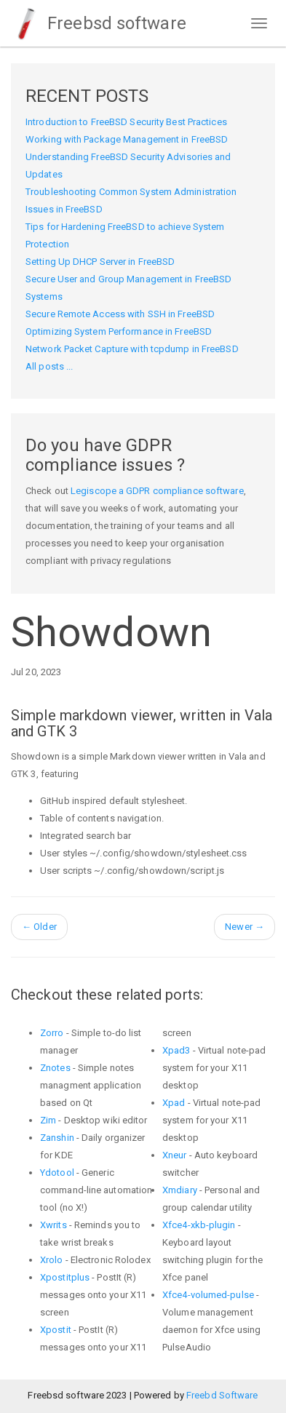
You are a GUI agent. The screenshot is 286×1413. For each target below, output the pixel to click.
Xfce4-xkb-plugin (199, 1224)
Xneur (174, 1155)
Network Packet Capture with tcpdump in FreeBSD (132, 348)
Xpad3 (176, 1050)
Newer (244, 926)
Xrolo (51, 1259)
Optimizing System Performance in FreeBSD (118, 331)
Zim (48, 1120)
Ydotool (57, 1172)
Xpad (173, 1102)
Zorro (52, 1032)
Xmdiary (179, 1190)
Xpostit (55, 1329)
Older (39, 926)
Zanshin (57, 1137)
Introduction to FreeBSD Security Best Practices (126, 121)
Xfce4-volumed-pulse (208, 1294)
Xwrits (53, 1224)
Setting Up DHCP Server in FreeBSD (100, 261)
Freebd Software (222, 1395)
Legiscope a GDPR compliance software (157, 490)
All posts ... (49, 366)
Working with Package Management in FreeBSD (126, 139)
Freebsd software (98, 23)
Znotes (55, 1067)
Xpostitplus (65, 1277)
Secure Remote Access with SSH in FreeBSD (120, 314)
